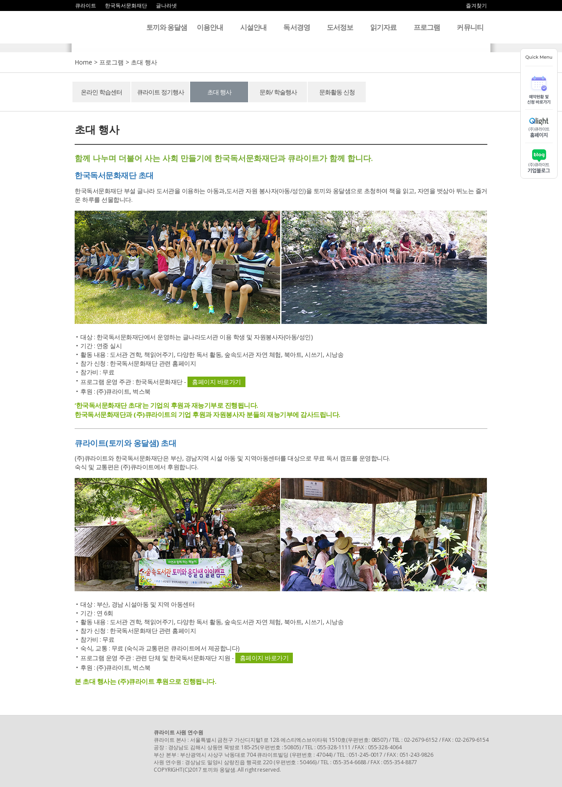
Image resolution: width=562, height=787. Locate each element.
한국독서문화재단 (126, 6)
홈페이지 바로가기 (216, 381)
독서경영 (296, 27)
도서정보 (340, 27)
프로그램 (427, 27)
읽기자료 (383, 27)
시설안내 (253, 27)
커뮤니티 (470, 27)
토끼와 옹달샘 (166, 27)
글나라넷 (166, 6)
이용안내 (210, 27)
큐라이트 (85, 6)
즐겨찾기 (476, 6)
